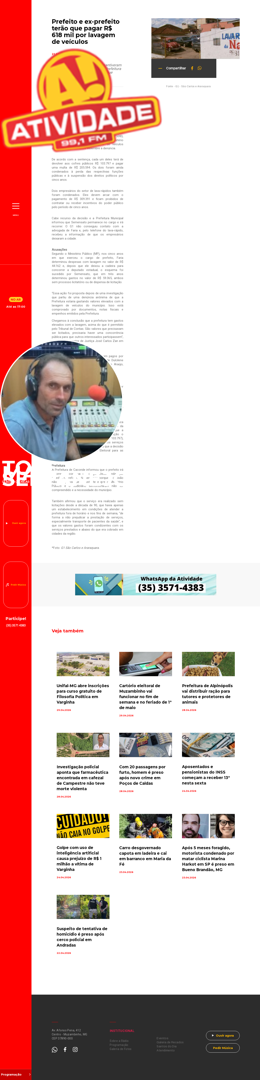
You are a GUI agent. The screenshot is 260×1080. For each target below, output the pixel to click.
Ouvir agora (19, 523)
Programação (119, 1045)
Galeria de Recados (170, 1042)
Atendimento (166, 1050)
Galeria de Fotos (121, 1049)
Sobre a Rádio (119, 1040)
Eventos (162, 1038)
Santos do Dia (167, 1046)
